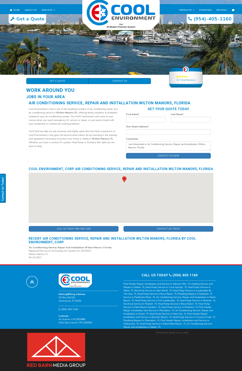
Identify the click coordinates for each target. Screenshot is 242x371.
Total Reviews (186, 80)
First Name (132, 114)
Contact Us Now (168, 155)
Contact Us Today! (3, 189)
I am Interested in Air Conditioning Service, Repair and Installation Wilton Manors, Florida (168, 145)
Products (186, 13)
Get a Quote (57, 81)
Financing (205, 13)
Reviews (222, 13)
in (157, 283)
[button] (124, 179)
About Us (31, 13)
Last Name (177, 114)
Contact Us (119, 81)
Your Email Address (137, 126)
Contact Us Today (168, 228)
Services (48, 13)
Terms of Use (66, 325)
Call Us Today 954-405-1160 (74, 228)
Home (15, 13)
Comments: (132, 138)
